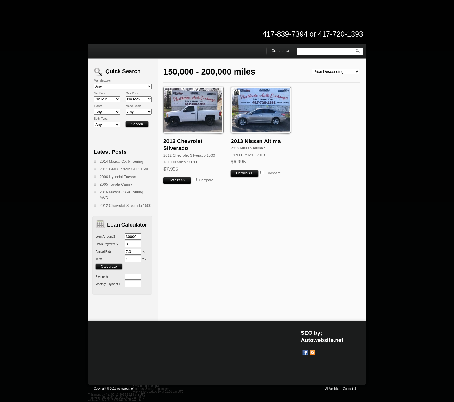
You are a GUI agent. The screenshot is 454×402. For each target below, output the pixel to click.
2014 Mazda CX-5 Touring (121, 161)
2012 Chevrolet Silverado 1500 (125, 205)
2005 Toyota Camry (116, 184)
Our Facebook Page (305, 353)
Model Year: (133, 106)
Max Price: (132, 93)
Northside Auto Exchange (146, 29)
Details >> (177, 180)
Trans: (98, 106)
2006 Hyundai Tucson (118, 177)
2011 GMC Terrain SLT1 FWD (125, 169)
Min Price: (100, 93)
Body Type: (101, 118)
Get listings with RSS (312, 353)
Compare (206, 180)
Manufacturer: (103, 80)
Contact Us (281, 50)
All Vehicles (332, 388)
